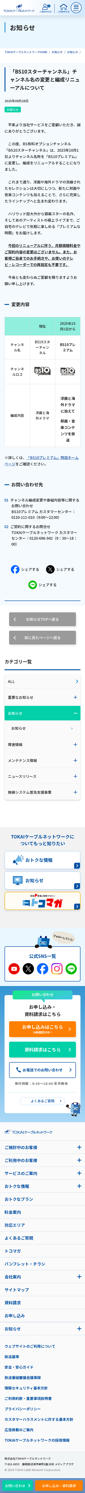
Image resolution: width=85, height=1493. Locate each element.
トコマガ (13, 1251)
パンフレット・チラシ (25, 1264)
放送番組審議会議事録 (23, 1377)
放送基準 (12, 1356)
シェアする (25, 569)
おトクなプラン (19, 1199)
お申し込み (15, 1315)
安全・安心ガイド (19, 1367)
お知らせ (57, 52)
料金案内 (13, 1212)
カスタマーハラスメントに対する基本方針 (39, 1419)
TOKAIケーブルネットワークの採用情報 (37, 1440)
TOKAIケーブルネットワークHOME (26, 52)
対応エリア (15, 1225)
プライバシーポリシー (23, 1409)
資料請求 (13, 1302)
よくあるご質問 (19, 1238)
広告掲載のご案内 (19, 1429)
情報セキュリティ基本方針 (26, 1388)
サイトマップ (17, 1290)
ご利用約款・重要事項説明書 (28, 1398)
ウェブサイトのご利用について (30, 1346)
